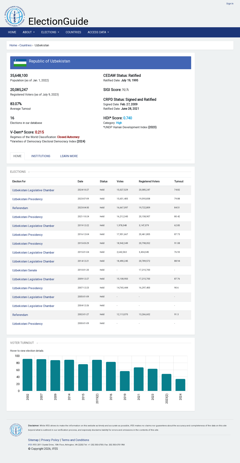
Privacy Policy (50, 440)
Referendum (20, 208)
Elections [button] (49, 32)
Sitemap (33, 440)
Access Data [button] (97, 32)
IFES (30, 445)
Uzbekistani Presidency (27, 199)
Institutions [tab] (40, 156)
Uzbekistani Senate (24, 270)
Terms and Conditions (75, 440)
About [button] (27, 32)
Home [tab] (17, 156)
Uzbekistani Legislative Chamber (33, 190)
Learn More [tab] (69, 156)
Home (12, 32)
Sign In (229, 3)
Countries (73, 32)
